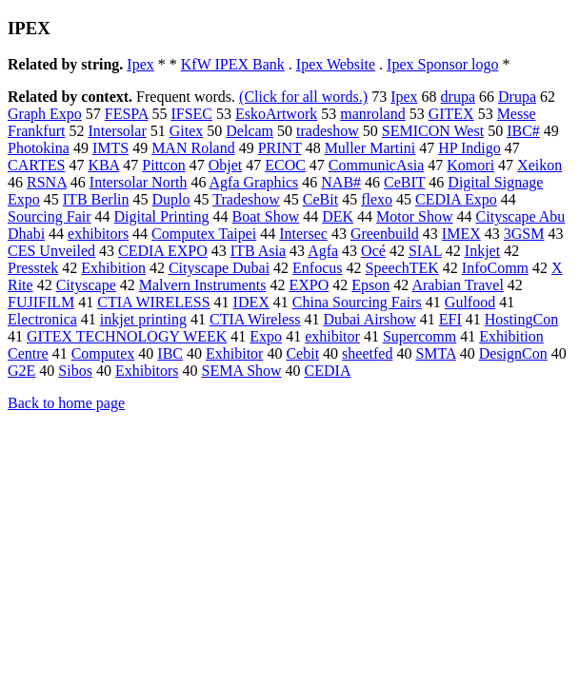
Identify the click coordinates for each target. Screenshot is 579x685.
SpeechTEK (402, 268)
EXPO (309, 285)
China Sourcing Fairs (357, 302)
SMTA (435, 353)
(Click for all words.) (303, 96)
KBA (103, 165)
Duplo (171, 199)
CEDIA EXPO (163, 251)
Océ (373, 251)
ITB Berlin (96, 199)
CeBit (320, 199)
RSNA (47, 182)
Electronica (42, 319)
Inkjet (482, 251)
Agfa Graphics (254, 182)
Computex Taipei (203, 233)
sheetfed (367, 353)
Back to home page (66, 403)
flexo (376, 199)
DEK (337, 216)
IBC (170, 353)
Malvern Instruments (203, 285)
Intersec (303, 233)
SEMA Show (242, 370)
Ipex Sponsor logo (442, 64)
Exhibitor (234, 353)
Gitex (187, 131)
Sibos (75, 370)
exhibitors (98, 233)
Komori (470, 165)
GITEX (451, 114)
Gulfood (470, 302)
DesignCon (513, 353)
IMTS (110, 148)
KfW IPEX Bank (233, 64)
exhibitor (332, 336)
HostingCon (521, 319)
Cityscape (86, 285)
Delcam (249, 131)
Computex (103, 353)
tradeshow (327, 131)
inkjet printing (143, 319)
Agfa (323, 251)
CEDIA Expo (456, 199)
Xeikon (539, 165)
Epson (370, 285)
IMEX (461, 233)
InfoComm (495, 268)
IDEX (251, 302)
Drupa (517, 96)
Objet (226, 165)
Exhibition (113, 268)
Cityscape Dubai (219, 268)
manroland (372, 114)
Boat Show (266, 216)
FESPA (127, 114)
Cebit (302, 353)
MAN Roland (193, 148)
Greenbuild (384, 233)
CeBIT (404, 182)
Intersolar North (139, 182)
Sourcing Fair (49, 216)
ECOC (285, 165)
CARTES (36, 165)
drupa (458, 96)
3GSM (524, 233)
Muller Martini (370, 148)
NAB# (341, 182)
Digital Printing (162, 216)
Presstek (33, 268)
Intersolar (117, 131)
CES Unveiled (51, 251)
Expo (266, 336)
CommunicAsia (376, 165)
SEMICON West (433, 131)
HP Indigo (469, 148)
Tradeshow (246, 199)
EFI (450, 319)
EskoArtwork (276, 114)
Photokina (39, 148)
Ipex (140, 64)
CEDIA (328, 370)
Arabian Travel (457, 285)
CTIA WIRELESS (153, 302)
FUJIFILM (41, 302)
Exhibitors (147, 370)
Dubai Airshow (369, 319)
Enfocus (317, 268)
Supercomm (419, 336)
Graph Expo (45, 114)
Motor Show (414, 216)
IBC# (523, 131)
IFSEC (191, 114)
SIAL (425, 251)
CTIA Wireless (255, 319)
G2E (21, 370)
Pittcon (163, 165)
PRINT (280, 148)
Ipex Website (335, 64)
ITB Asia (258, 251)
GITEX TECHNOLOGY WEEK (127, 336)
